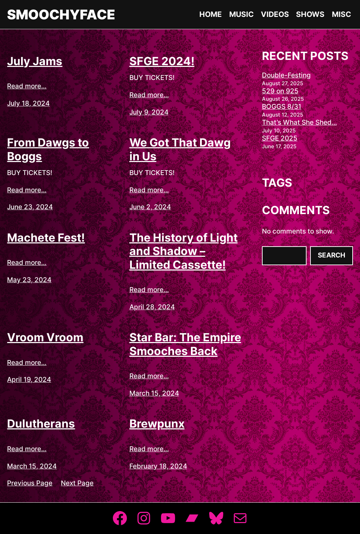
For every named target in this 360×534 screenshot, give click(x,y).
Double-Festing (286, 75)
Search (331, 255)
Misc (341, 14)
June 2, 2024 (150, 207)
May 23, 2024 (29, 280)
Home (210, 14)
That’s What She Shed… (299, 122)
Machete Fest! (46, 237)
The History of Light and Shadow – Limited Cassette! (183, 251)
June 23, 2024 (30, 207)
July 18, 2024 (28, 103)
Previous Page (29, 483)
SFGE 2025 (279, 138)
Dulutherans (41, 423)
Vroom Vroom (45, 337)
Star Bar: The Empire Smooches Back (185, 344)
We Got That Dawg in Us (180, 149)
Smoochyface (61, 14)
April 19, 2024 (29, 379)
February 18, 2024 (158, 466)
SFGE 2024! (161, 61)
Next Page (77, 483)
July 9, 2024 (148, 112)
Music (241, 14)
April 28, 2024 (152, 307)
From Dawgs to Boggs (48, 149)
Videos (275, 14)
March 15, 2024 (154, 393)
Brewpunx (157, 423)
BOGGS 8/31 (281, 107)
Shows (310, 14)
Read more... (26, 86)
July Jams (34, 61)
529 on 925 (280, 91)
